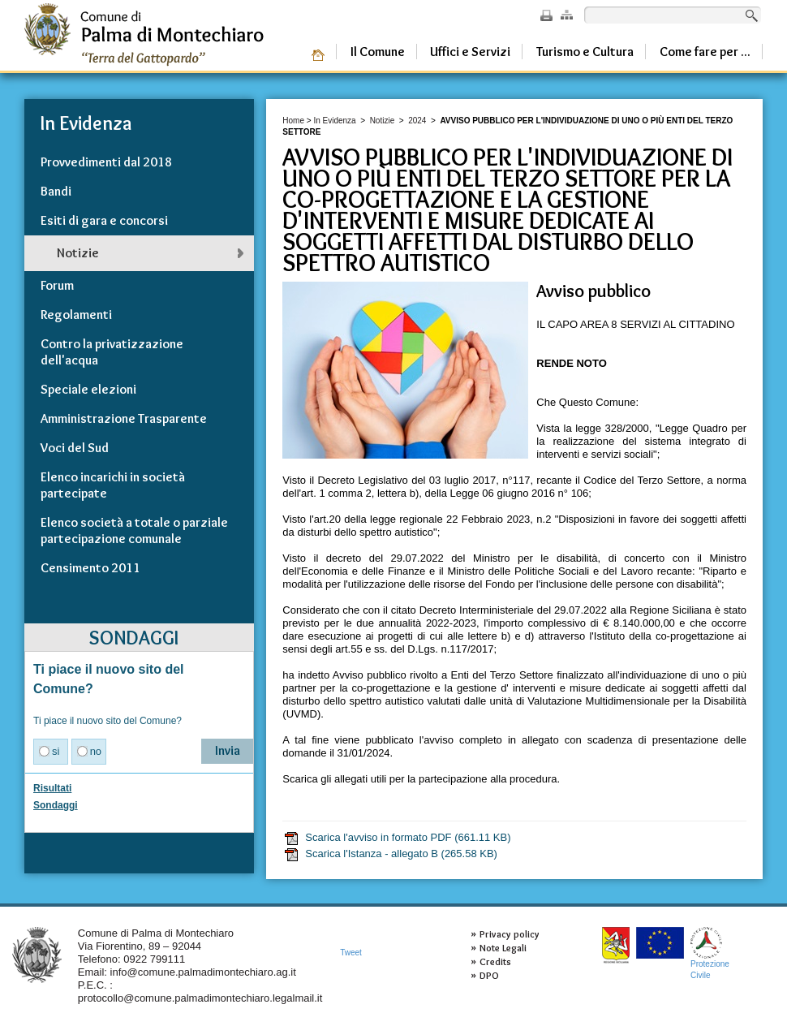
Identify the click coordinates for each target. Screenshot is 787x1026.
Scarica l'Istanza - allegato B (390, 853)
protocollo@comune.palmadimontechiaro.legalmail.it (200, 998)
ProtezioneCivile (709, 953)
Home (293, 120)
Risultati (52, 788)
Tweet (351, 952)
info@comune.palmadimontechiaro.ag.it (203, 972)
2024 (417, 120)
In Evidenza (334, 120)
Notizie (382, 120)
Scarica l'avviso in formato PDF (396, 837)
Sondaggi (55, 805)
